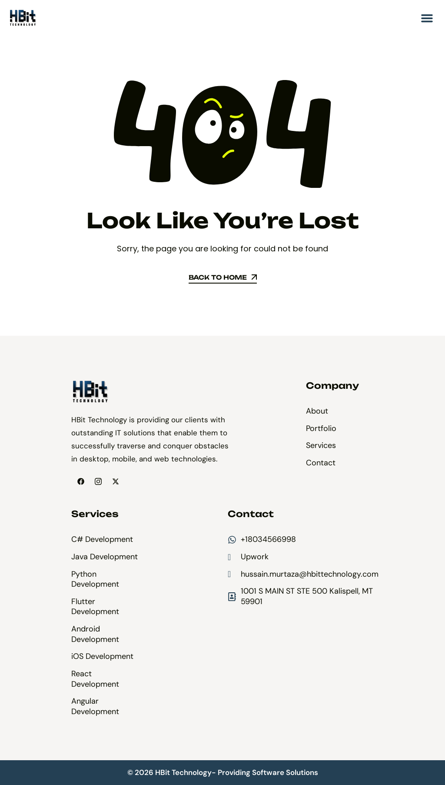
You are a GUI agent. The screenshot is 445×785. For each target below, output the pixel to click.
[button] (427, 18)
